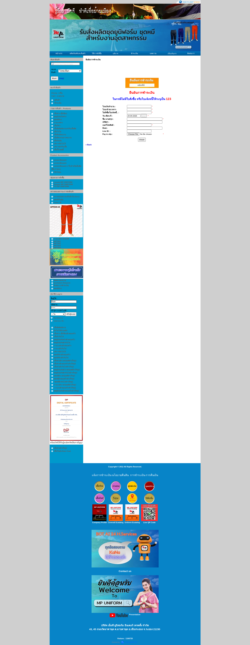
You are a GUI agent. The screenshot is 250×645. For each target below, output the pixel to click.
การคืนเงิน (152, 475)
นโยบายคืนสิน (120, 475)
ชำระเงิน (134, 53)
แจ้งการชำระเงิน (102, 475)
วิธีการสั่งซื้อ (97, 53)
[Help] (61, 78)
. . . (144, 116)
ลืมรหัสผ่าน (58, 318)
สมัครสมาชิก (59, 321)
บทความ (153, 53)
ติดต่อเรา (191, 53)
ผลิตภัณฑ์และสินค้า (78, 53)
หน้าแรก (58, 53)
